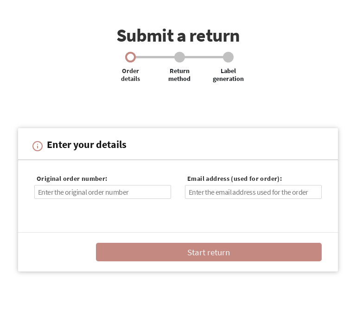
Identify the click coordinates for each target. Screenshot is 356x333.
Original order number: (72, 178)
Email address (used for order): (234, 178)
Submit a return (178, 35)
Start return (208, 252)
